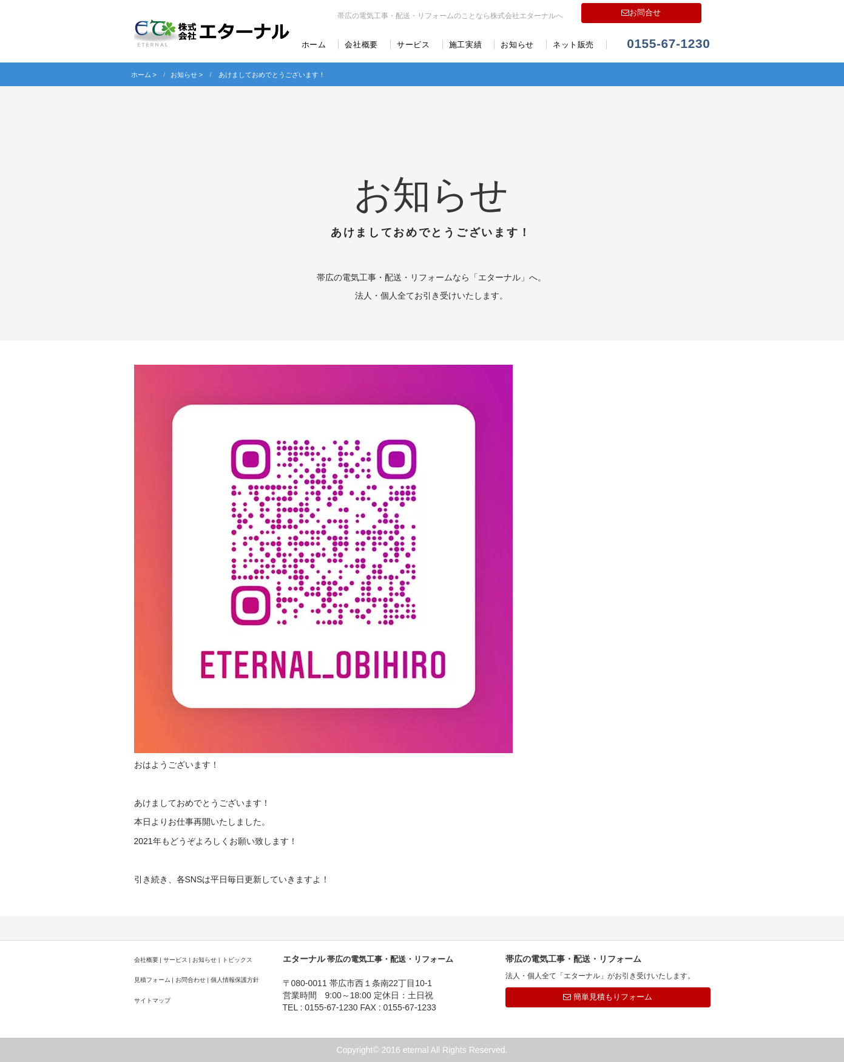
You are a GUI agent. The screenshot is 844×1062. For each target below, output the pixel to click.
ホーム (314, 44)
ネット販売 (573, 44)
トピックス (237, 959)
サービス (413, 44)
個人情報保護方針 (235, 979)
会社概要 (361, 44)
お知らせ (517, 44)
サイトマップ (152, 1000)
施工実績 (465, 44)
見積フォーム (152, 979)
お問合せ (641, 12)
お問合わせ (190, 979)
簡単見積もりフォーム (607, 996)
